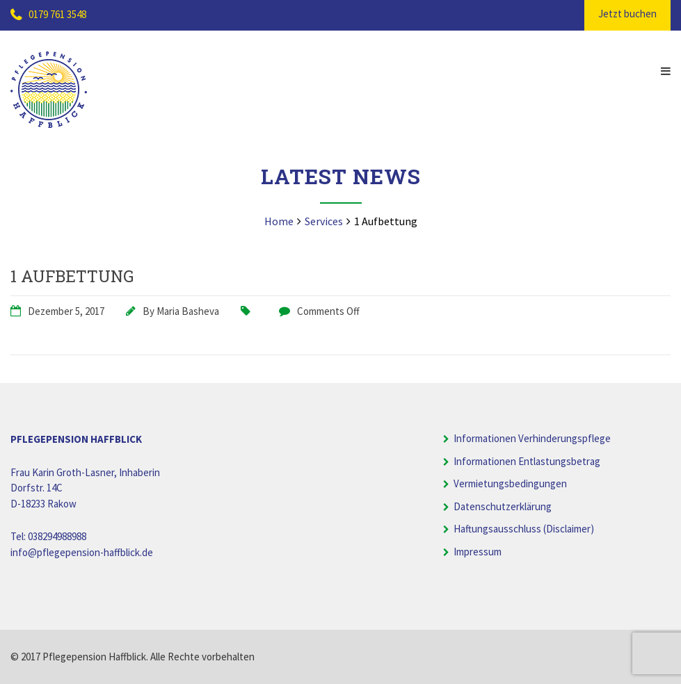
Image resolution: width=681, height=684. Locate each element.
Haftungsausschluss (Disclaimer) (524, 528)
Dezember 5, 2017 (66, 311)
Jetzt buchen (627, 13)
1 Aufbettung (72, 276)
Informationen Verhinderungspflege (532, 438)
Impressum (478, 551)
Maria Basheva (188, 311)
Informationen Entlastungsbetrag (527, 461)
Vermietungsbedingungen (510, 483)
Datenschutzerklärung (503, 506)
